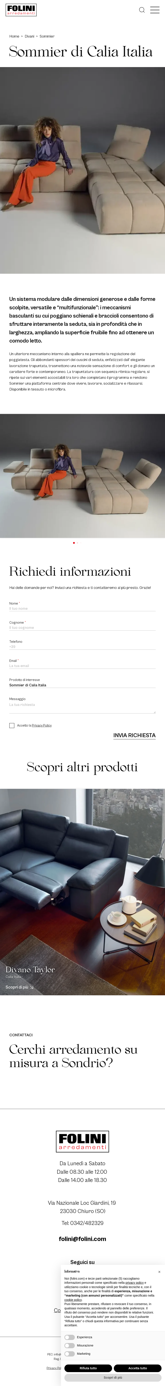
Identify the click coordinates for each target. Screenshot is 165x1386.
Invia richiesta (134, 735)
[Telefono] (82, 647)
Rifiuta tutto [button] (88, 1368)
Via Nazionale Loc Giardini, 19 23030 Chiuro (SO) (82, 1207)
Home (14, 36)
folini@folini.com (82, 1239)
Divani (29, 36)
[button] (74, 543)
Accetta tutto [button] (137, 1368)
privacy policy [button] (135, 1282)
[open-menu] (154, 10)
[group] (82, 476)
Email (14, 661)
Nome (14, 603)
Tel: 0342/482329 (83, 1223)
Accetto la (34, 725)
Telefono (15, 642)
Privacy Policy (42, 725)
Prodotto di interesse (24, 680)
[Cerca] (142, 10)
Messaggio (17, 699)
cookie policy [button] (73, 1300)
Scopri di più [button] (113, 1377)
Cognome (17, 623)
